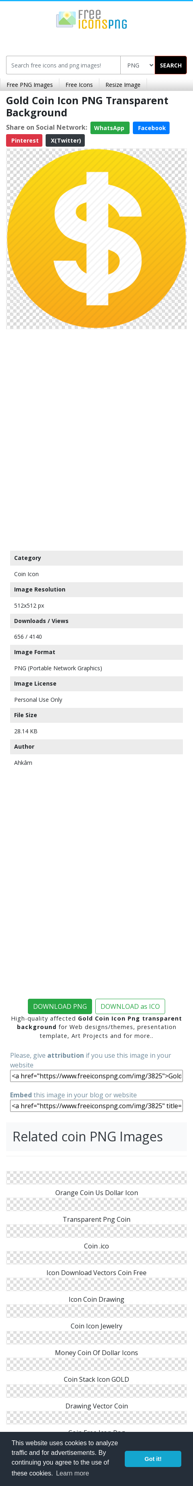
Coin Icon (26, 574)
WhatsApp (110, 128)
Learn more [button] (72, 1473)
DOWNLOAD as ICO (130, 1006)
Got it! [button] (153, 1459)
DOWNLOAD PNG (60, 1006)
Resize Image (123, 84)
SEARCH (171, 65)
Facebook (151, 128)
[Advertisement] (96, 438)
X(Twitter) (65, 140)
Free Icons (79, 84)
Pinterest (24, 140)
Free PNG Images (29, 84)
